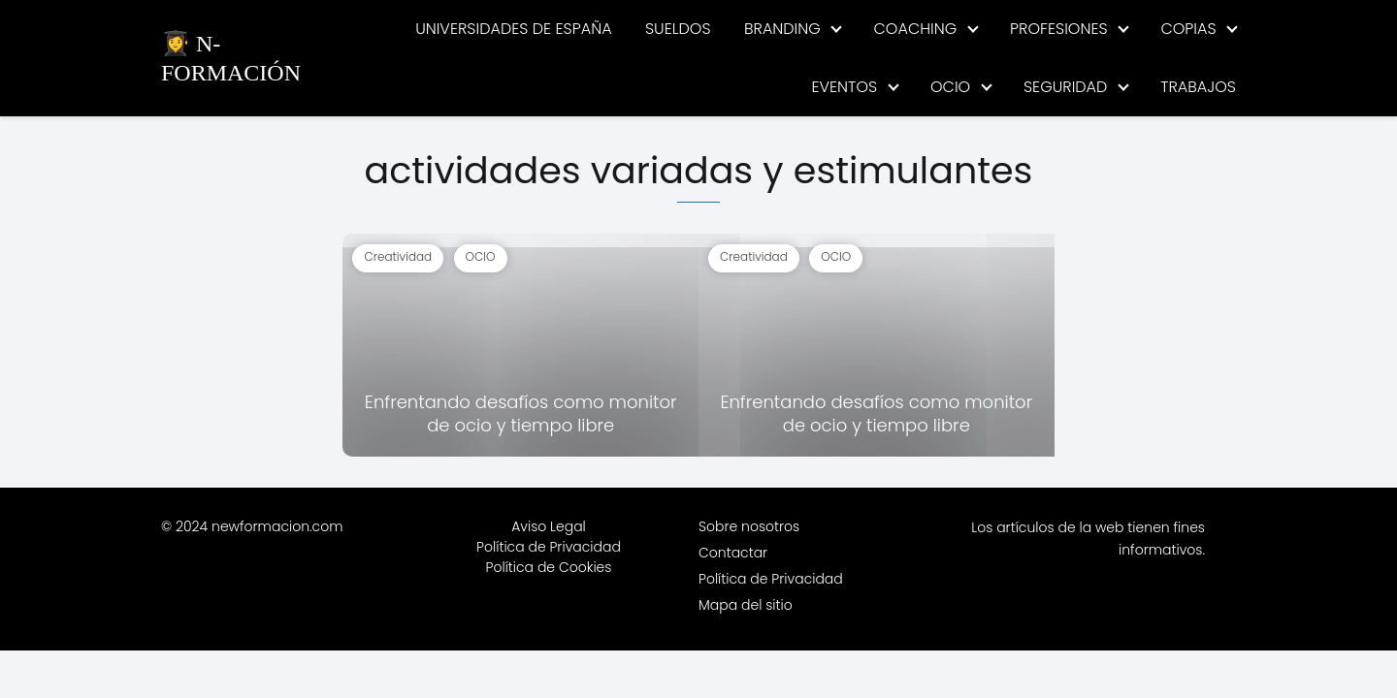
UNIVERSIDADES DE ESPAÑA (513, 28)
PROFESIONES (1059, 28)
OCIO (950, 87)
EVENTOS (844, 87)
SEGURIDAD (1065, 87)
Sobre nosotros (748, 526)
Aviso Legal (548, 526)
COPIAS (1188, 28)
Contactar (732, 552)
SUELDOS (678, 28)
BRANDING (782, 28)
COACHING (916, 28)
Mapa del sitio (745, 605)
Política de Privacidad (548, 546)
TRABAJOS (1198, 87)
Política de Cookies (549, 567)
